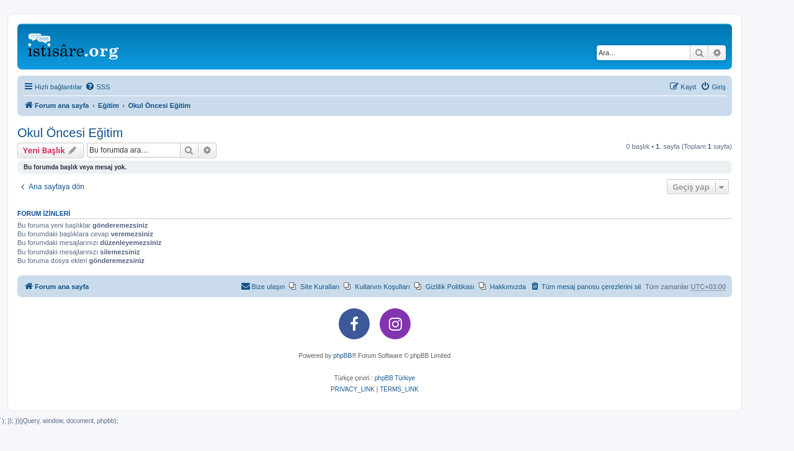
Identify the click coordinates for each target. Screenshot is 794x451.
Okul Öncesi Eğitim (70, 133)
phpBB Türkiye (395, 378)
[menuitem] (97, 86)
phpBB (342, 355)
